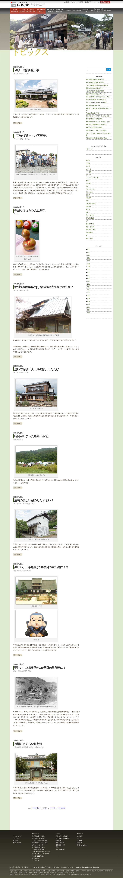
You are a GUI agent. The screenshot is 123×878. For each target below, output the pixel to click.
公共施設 (88, 183)
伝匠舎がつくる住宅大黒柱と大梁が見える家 (27, 10)
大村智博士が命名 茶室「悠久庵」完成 (98, 122)
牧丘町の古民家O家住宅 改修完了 (96, 124)
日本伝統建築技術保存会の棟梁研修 (97, 85)
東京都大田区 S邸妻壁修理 (94, 119)
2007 (88, 304)
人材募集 (80, 2)
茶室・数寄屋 (77, 10)
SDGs (88, 160)
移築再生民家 (23, 290)
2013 (88, 287)
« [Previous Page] (38, 808)
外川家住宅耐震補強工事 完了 (95, 91)
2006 (88, 307)
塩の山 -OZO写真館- (38, 856)
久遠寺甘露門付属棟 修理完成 (95, 82)
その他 (88, 166)
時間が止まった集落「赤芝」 (32, 436)
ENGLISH (16, 838)
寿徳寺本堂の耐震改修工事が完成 (96, 138)
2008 (88, 301)
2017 (88, 275)
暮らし (88, 212)
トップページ (17, 836)
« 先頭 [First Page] (34, 808)
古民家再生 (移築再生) (59, 10)
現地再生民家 (23, 74)
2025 (88, 252)
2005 (88, 310)
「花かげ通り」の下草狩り (31, 135)
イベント (16, 139)
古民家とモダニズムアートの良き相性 (97, 116)
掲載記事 (88, 2)
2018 (88, 272)
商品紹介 (88, 198)
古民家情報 (107, 10)
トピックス (95, 2)
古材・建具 (89, 192)
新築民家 (88, 206)
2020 (88, 267)
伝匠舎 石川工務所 (28, 4)
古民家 (88, 195)
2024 (88, 255)
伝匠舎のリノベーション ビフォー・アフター (39, 844)
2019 (88, 269)
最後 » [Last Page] (63, 808)
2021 (88, 264)
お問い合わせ (105, 2)
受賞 (87, 186)
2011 (88, 293)
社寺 (42, 747)
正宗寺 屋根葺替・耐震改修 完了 (96, 100)
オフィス (88, 175)
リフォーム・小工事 (20, 504)
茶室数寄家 (89, 232)
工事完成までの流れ (38, 849)
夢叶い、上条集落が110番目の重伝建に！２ (41, 567)
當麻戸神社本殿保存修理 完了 (95, 79)
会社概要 (66, 2)
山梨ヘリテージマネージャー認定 (96, 102)
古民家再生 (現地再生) (50, 10)
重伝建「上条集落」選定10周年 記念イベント (98, 109)
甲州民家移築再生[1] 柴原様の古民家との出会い (43, 287)
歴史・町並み (25, 139)
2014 (88, 284)
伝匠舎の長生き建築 (14, 10)
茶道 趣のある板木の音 (93, 105)
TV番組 (88, 163)
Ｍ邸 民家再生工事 (26, 70)
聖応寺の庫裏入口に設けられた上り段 (97, 97)
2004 (88, 313)
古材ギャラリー (90, 189)
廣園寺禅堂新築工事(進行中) (94, 88)
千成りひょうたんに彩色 (29, 210)
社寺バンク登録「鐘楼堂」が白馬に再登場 (98, 134)
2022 (88, 261)
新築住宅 (68, 10)
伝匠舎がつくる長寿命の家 (40, 854)
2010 (88, 295)
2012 (88, 290)
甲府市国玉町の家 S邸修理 (94, 127)
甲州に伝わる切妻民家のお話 (41, 851)
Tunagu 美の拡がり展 (92, 113)
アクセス (73, 2)
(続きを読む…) (17, 123)
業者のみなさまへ (82, 845)
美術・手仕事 (90, 227)
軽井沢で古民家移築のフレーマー (96, 94)
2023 (88, 258)
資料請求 (16, 840)
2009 (88, 298)
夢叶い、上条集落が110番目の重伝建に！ (40, 667)
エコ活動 (88, 172)
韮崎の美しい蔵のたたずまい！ (34, 500)
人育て (88, 180)
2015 (88, 281)
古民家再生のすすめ (41, 10)
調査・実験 (27, 570)
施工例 (15, 74)
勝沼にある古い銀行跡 (28, 743)
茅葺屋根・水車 (85, 10)
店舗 (92, 10)
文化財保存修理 (98, 10)
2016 (88, 278)
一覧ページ (89, 149)
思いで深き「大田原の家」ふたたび (36, 369)
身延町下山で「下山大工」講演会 (96, 130)
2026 (88, 249)
